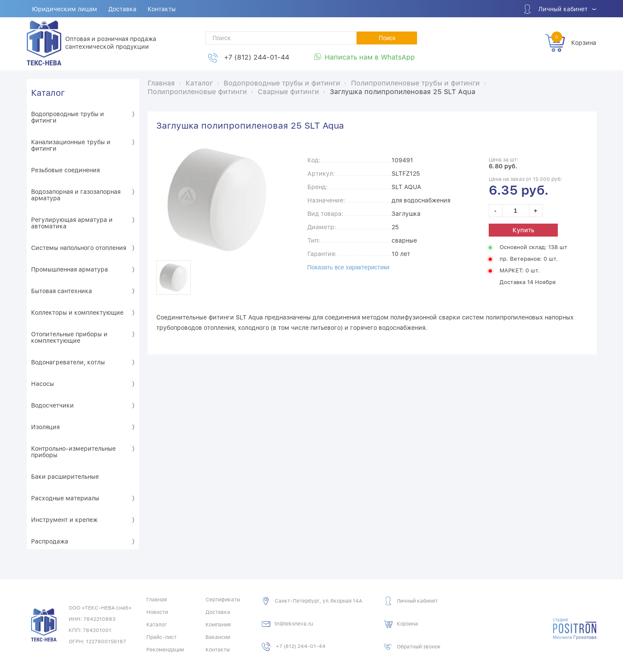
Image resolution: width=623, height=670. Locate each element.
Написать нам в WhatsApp (370, 57)
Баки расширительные (65, 476)
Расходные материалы (65, 498)
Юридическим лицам (65, 9)
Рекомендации (165, 650)
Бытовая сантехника (61, 291)
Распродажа (49, 541)
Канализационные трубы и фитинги (71, 145)
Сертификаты (223, 600)
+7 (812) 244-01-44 (256, 57)
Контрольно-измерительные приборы (73, 451)
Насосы (42, 383)
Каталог (48, 93)
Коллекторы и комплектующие (77, 312)
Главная (156, 600)
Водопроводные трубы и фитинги (67, 117)
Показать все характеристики (348, 267)
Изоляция (45, 426)
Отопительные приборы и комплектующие (69, 337)
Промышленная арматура (69, 269)
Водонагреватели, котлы (68, 362)
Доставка (123, 9)
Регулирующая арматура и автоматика (72, 223)
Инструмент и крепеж (64, 519)
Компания (218, 625)
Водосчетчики (52, 405)
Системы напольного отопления (78, 247)
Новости (157, 612)
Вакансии (218, 637)
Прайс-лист (161, 637)
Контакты (162, 9)
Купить (523, 230)
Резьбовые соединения (65, 170)
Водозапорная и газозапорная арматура (75, 195)
